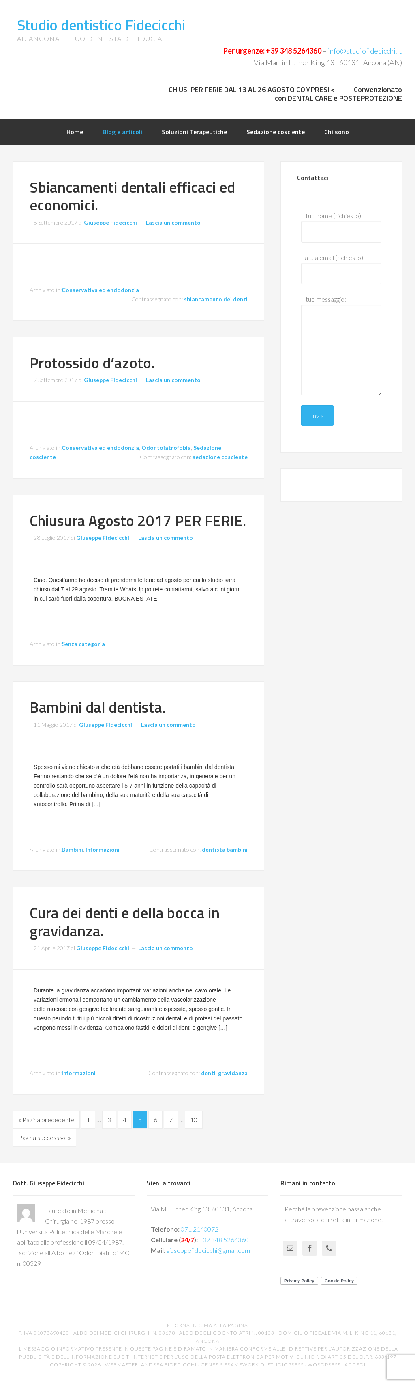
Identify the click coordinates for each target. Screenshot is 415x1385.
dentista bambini (225, 849)
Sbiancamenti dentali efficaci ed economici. (132, 196)
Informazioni (103, 849)
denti (208, 1072)
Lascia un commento (173, 222)
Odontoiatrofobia (166, 447)
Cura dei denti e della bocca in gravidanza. (125, 921)
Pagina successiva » (44, 1137)
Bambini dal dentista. (97, 707)
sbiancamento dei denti (216, 299)
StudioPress (285, 1364)
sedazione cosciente (220, 456)
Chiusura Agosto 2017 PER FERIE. (138, 520)
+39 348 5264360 (293, 50)
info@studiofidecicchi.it (365, 50)
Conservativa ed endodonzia (100, 289)
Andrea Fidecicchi (169, 1364)
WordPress (324, 1364)
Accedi (355, 1364)
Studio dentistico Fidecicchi (101, 25)
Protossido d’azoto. (92, 362)
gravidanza (233, 1072)
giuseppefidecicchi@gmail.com (208, 1250)
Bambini (72, 849)
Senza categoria (83, 643)
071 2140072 (199, 1229)
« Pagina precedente (46, 1119)
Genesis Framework (230, 1364)
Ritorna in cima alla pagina (207, 1325)
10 (193, 1119)
